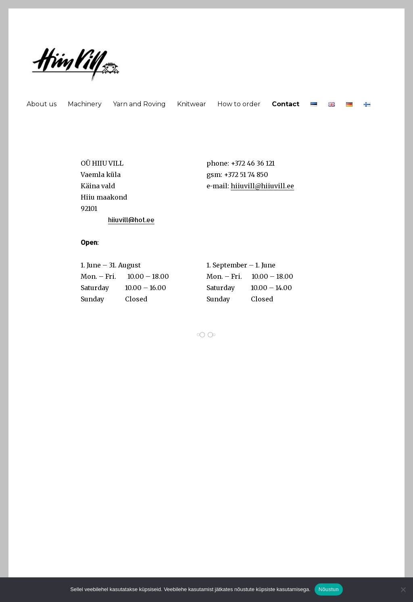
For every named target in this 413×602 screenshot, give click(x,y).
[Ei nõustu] (403, 589)
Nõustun (329, 589)
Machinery (85, 104)
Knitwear (191, 104)
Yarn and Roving (139, 104)
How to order (239, 104)
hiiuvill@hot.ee (131, 219)
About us (41, 104)
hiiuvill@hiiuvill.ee (262, 186)
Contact (285, 104)
